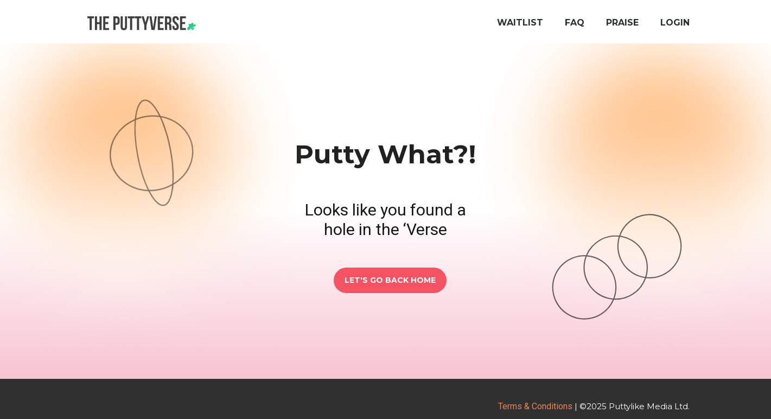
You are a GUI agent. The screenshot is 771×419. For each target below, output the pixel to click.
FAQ (574, 22)
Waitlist (520, 22)
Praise (622, 22)
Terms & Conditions (535, 406)
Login (675, 22)
